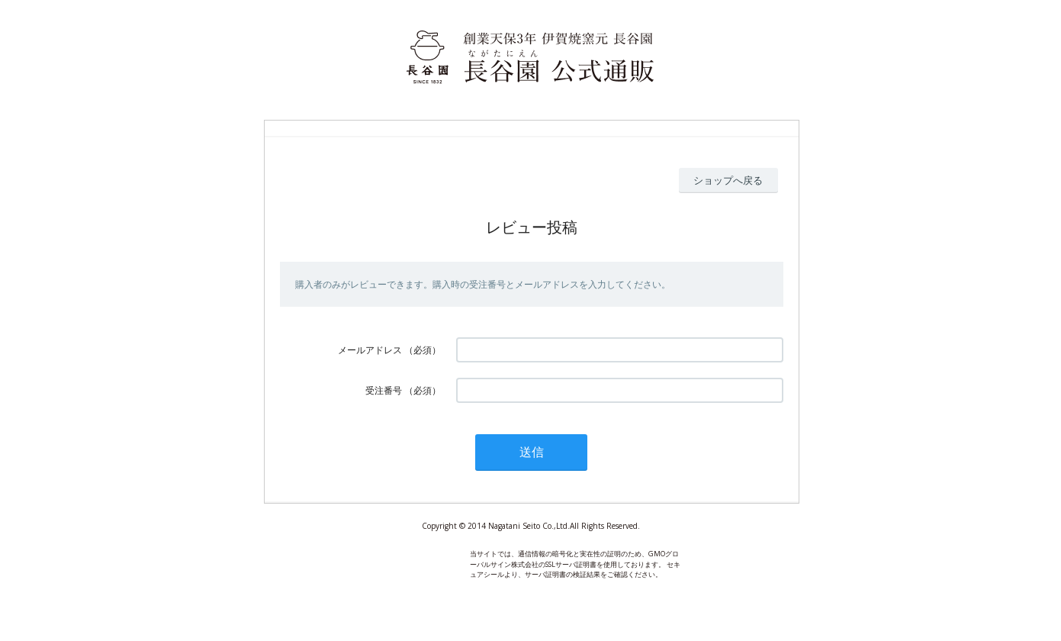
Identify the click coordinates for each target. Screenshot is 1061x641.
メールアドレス (370, 349)
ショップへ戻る (728, 180)
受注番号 (383, 390)
